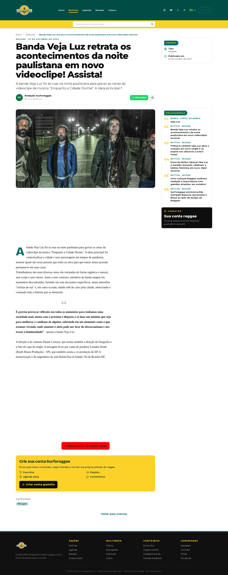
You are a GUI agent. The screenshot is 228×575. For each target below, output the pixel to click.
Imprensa (111, 554)
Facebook (186, 558)
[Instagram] (164, 10)
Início (61, 10)
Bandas (99, 10)
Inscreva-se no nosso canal (86, 446)
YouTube (185, 550)
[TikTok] (184, 10)
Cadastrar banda (151, 554)
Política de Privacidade (134, 571)
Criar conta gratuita (38, 484)
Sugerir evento (151, 550)
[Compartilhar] (152, 97)
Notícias (73, 10)
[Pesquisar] (152, 24)
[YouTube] (171, 10)
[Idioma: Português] (192, 10)
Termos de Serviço (154, 571)
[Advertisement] (85, 219)
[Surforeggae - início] (24, 10)
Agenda (86, 10)
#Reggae (22, 504)
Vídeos (112, 10)
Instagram (186, 545)
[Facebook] (177, 10)
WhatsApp (139, 97)
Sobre (109, 558)
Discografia (112, 550)
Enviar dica (148, 545)
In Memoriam (75, 558)
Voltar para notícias (114, 514)
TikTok (184, 554)
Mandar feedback (152, 558)
